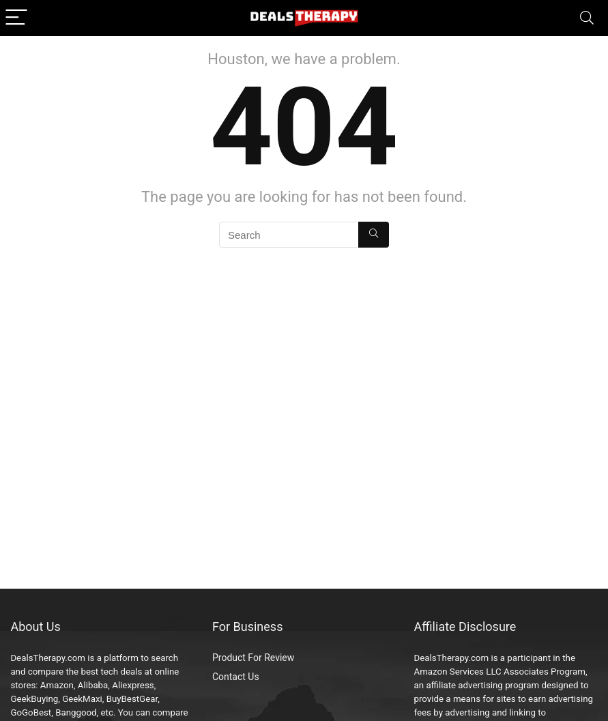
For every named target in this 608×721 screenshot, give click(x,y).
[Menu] (16, 18)
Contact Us (235, 676)
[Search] (586, 18)
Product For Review (253, 657)
